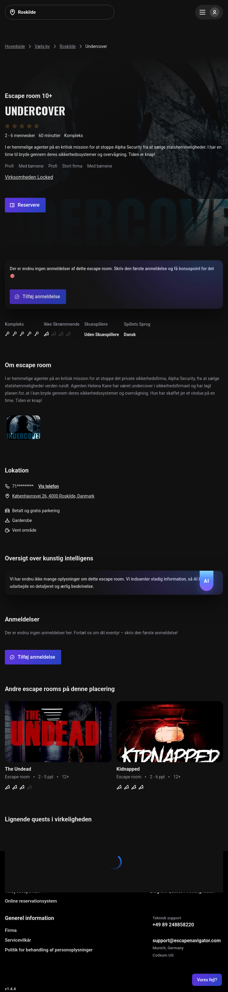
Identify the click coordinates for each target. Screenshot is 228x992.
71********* (22, 486)
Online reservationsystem (31, 901)
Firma (11, 930)
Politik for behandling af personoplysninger (49, 950)
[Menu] (209, 12)
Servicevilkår (18, 940)
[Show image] (23, 428)
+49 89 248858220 (173, 925)
